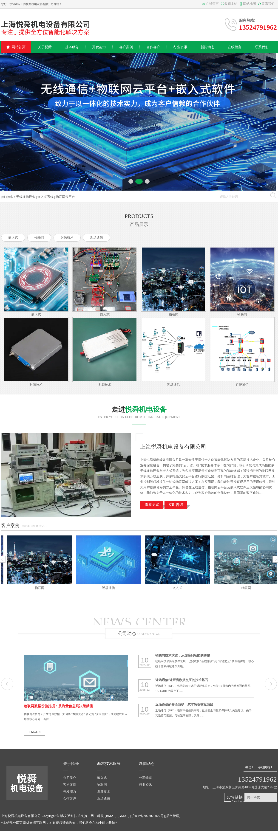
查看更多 (152, 505)
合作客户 (153, 47)
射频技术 (67, 237)
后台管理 (172, 816)
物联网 (39, 237)
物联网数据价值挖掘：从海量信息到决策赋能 (58, 706)
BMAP (110, 816)
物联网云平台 (65, 197)
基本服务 (72, 47)
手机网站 (266, 767)
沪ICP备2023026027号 (147, 816)
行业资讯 (180, 47)
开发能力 (99, 47)
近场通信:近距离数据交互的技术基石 (181, 680)
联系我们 (268, 4)
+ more (34, 732)
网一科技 (253, 797)
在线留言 (212, 4)
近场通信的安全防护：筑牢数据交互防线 (184, 704)
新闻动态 (207, 47)
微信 (250, 767)
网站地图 (249, 4)
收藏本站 (230, 4)
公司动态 (145, 778)
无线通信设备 (25, 197)
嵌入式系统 (45, 197)
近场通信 (96, 237)
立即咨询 (175, 505)
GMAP (123, 816)
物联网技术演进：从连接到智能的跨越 (182, 655)
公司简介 (69, 778)
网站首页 (19, 47)
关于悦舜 (45, 47)
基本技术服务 (109, 763)
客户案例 (126, 47)
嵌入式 (13, 237)
